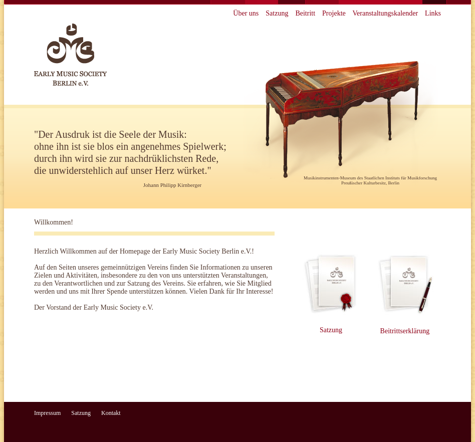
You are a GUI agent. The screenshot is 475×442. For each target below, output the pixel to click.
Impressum (47, 412)
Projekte (334, 13)
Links (433, 13)
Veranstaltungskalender (385, 13)
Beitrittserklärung (405, 331)
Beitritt (305, 13)
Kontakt (111, 412)
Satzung (277, 13)
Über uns (246, 13)
